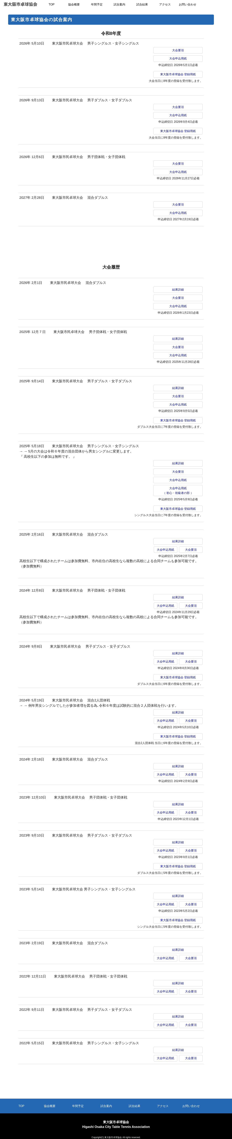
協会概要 (49, 1106)
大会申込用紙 (178, 58)
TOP (21, 1106)
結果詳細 (178, 289)
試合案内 (106, 1106)
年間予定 (78, 1106)
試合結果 (134, 1106)
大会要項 (178, 50)
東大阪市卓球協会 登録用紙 (178, 74)
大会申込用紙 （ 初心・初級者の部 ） (178, 490)
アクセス (163, 1106)
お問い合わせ (191, 1106)
